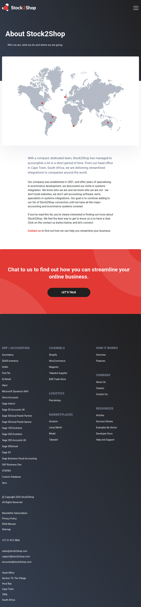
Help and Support (105, 439)
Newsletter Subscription (14, 513)
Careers (100, 388)
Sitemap (6, 529)
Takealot (53, 439)
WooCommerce (57, 361)
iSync (5, 385)
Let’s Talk (69, 292)
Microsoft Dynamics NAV (15, 391)
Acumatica (7, 354)
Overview (101, 354)
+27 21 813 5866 (11, 540)
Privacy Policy (9, 518)
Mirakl (52, 433)
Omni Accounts (10, 397)
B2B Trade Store (57, 379)
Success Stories (104, 421)
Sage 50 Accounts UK (13, 409)
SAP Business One (12, 464)
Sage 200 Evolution (12, 434)
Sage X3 (6, 452)
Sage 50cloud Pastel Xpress (17, 422)
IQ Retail (6, 379)
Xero (4, 483)
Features (100, 361)
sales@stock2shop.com (14, 551)
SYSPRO (6, 470)
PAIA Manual (9, 524)
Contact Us (102, 394)
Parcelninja (55, 400)
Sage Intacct (8, 403)
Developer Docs (104, 433)
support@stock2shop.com (16, 556)
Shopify (53, 354)
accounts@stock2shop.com (17, 562)
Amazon (53, 421)
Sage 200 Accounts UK (14, 440)
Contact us (34, 230)
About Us (101, 382)
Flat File (6, 373)
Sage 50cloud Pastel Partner (17, 415)
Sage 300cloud (10, 446)
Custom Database (11, 476)
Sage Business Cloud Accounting (19, 458)
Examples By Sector (106, 427)
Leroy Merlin (55, 427)
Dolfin (5, 367)
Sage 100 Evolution (12, 428)
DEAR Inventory (10, 361)
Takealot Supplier (58, 373)
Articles (100, 415)
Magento (53, 367)
